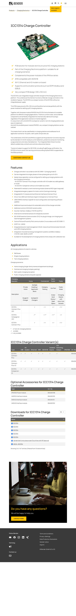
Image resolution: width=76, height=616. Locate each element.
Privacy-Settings (45, 549)
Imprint (42, 557)
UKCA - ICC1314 (18, 455)
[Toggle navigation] (65, 3)
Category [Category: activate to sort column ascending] (40, 419)
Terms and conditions (46, 546)
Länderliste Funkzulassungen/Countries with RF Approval (23, 449)
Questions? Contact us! (21, 158)
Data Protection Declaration (48, 552)
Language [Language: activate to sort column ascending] (58, 419)
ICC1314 (15, 423)
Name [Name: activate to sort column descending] (13, 419)
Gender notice (44, 555)
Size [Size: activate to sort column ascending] (49, 419)
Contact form (19, 531)
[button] (58, 3)
